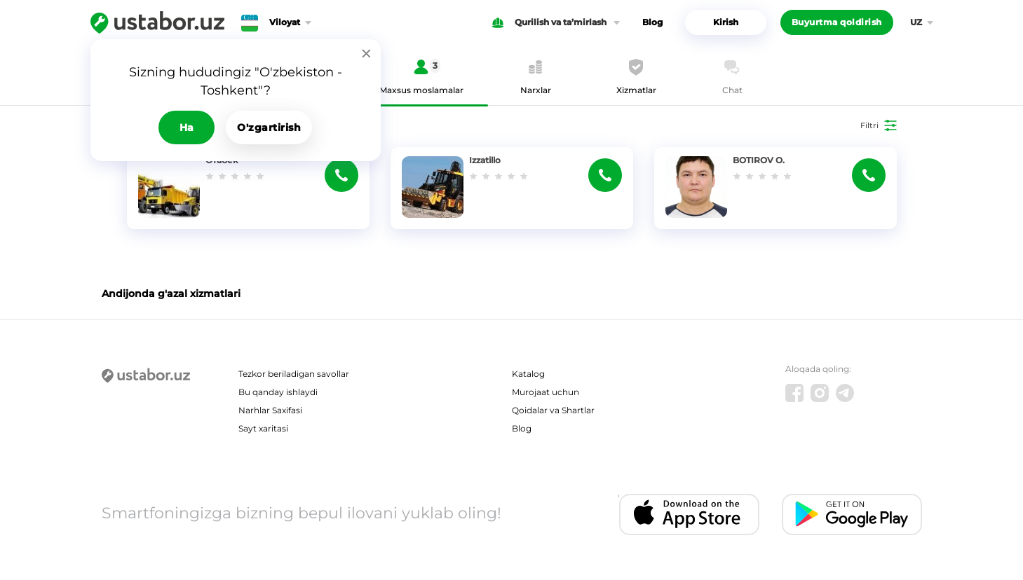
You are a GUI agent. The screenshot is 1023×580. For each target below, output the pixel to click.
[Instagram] (820, 393)
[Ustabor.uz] (157, 22)
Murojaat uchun (545, 392)
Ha (186, 127)
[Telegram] (845, 393)
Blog (652, 22)
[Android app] (852, 514)
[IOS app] (689, 514)
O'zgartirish (269, 127)
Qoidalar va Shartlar (553, 410)
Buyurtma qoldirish (837, 22)
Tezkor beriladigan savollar (293, 373)
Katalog (528, 373)
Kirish (725, 22)
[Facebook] (794, 393)
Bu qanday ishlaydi (278, 392)
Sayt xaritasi (263, 428)
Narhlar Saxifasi (270, 410)
